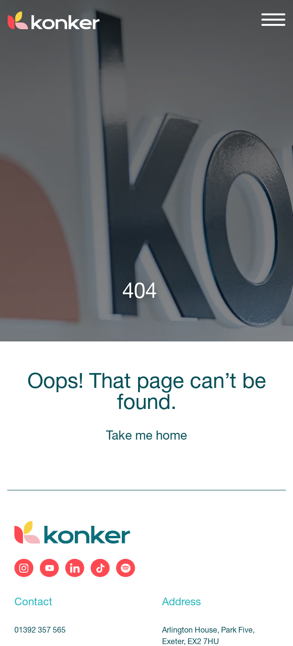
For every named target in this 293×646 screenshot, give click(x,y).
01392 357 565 (40, 631)
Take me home (146, 436)
